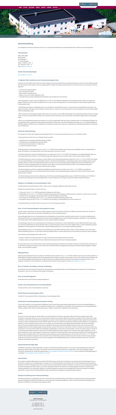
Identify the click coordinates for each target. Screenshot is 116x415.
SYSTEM (25, 7)
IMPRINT (49, 7)
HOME (20, 7)
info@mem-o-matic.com (26, 66)
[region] (58, 23)
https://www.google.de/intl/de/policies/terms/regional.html (61, 351)
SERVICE (38, 7)
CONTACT (43, 7)
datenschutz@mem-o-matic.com (25, 75)
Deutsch (55, 7)
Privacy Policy (40, 409)
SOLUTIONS (31, 7)
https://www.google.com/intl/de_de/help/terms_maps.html (39, 353)
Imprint (35, 409)
